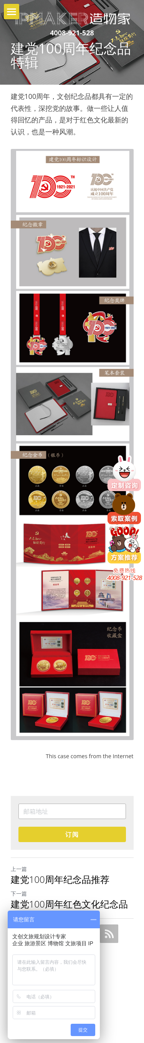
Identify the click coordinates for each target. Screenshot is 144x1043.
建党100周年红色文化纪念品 (69, 904)
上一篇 (19, 869)
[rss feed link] (109, 933)
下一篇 (19, 893)
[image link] (72, 14)
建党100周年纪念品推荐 (60, 879)
